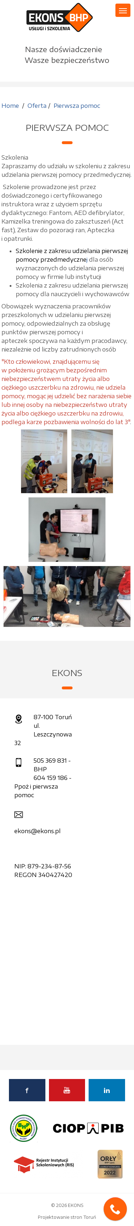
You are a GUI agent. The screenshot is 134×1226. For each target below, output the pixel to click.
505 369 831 (50, 760)
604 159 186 (51, 777)
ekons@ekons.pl (37, 831)
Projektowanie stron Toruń (67, 1217)
